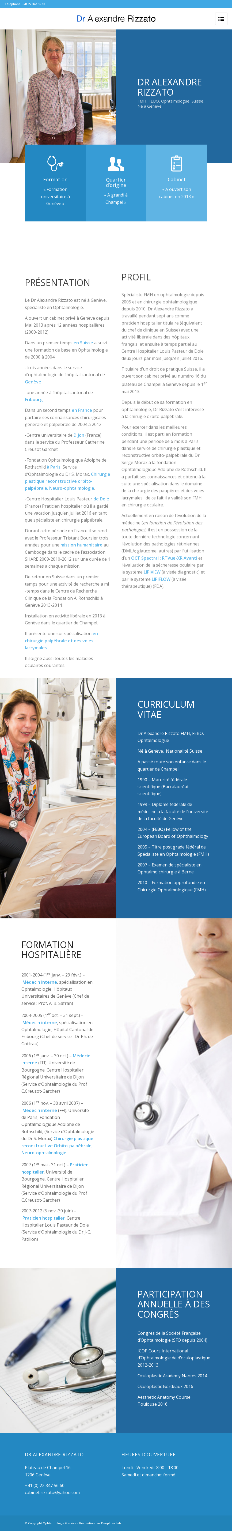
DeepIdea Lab (111, 1523)
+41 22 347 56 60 (33, 4)
